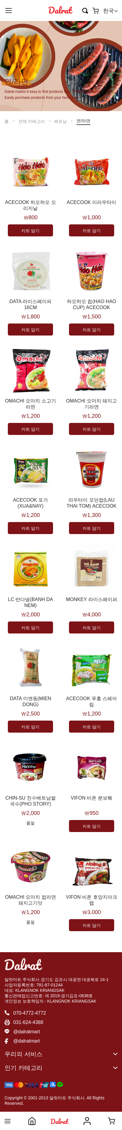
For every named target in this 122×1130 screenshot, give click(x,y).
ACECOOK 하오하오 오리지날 (30, 205)
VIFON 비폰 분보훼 (91, 797)
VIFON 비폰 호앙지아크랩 (91, 900)
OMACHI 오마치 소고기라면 (30, 403)
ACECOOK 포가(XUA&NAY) (30, 503)
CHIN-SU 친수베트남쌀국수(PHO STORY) (30, 800)
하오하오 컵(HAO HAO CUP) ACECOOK (91, 304)
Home (32, 1121)
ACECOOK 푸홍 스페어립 (91, 701)
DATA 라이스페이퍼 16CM (30, 304)
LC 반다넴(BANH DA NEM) (30, 602)
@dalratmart (26, 1031)
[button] (110, 11)
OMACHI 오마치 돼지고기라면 (91, 403)
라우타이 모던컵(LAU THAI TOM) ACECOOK (92, 503)
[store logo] (60, 10)
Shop (60, 1121)
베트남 (61, 121)
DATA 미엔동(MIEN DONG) (30, 701)
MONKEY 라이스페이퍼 (91, 599)
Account (87, 1121)
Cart (111, 1121)
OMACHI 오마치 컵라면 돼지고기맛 (30, 900)
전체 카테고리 (32, 121)
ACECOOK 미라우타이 (91, 202)
